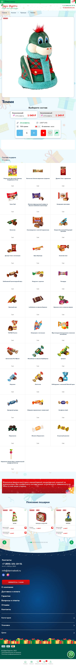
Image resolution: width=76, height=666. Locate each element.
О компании (7, 589)
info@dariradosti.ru (11, 572)
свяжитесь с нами (16, 584)
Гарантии (5, 597)
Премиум (23, 13)
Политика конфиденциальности (11, 656)
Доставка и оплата (10, 593)
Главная (4, 13)
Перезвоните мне (69, 7)
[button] (4, 544)
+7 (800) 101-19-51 (69, 5)
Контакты (6, 611)
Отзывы (5, 606)
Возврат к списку (6, 556)
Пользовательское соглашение (11, 654)
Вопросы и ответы (10, 602)
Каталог (13, 13)
